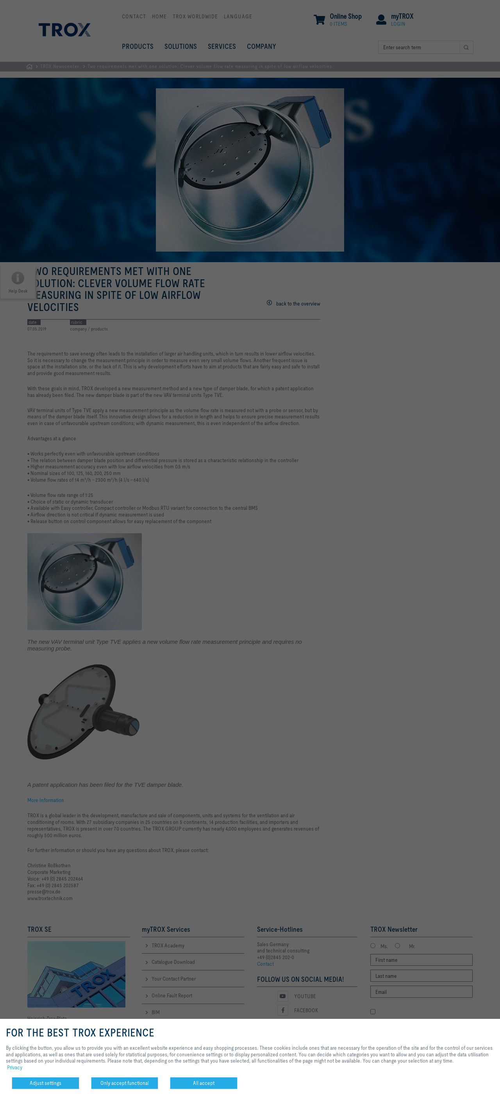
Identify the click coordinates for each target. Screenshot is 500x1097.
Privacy (14, 1067)
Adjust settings (45, 1083)
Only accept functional (124, 1083)
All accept (203, 1083)
